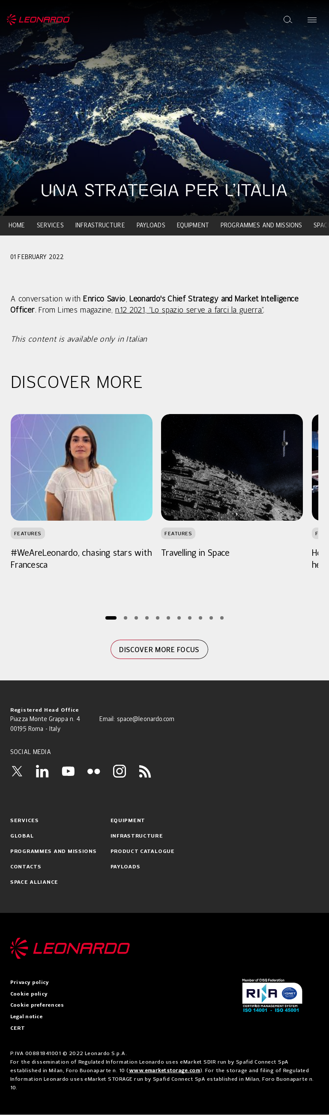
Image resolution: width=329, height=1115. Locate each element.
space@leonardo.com (146, 719)
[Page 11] (221, 617)
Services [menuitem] (50, 226)
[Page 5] (157, 617)
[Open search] (288, 19)
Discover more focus (159, 649)
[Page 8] (189, 617)
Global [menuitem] (21, 836)
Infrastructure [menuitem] (100, 226)
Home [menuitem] (17, 226)
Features (28, 533)
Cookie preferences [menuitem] (37, 1005)
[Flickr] (93, 771)
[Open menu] (312, 19)
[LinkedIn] (42, 771)
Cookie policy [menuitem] (29, 994)
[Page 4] (146, 617)
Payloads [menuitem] (151, 226)
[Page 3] (136, 617)
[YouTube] (68, 771)
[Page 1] (111, 617)
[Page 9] (200, 617)
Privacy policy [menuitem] (29, 982)
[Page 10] (211, 617)
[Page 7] (178, 617)
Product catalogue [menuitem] (143, 851)
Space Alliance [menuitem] (34, 882)
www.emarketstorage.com (164, 1070)
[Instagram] (119, 771)
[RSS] (145, 771)
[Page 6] (168, 617)
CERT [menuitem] (17, 1028)
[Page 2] (125, 617)
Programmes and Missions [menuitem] (261, 226)
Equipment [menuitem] (193, 226)
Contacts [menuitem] (26, 867)
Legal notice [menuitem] (26, 1017)
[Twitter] (16, 771)
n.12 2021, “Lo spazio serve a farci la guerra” (189, 310)
